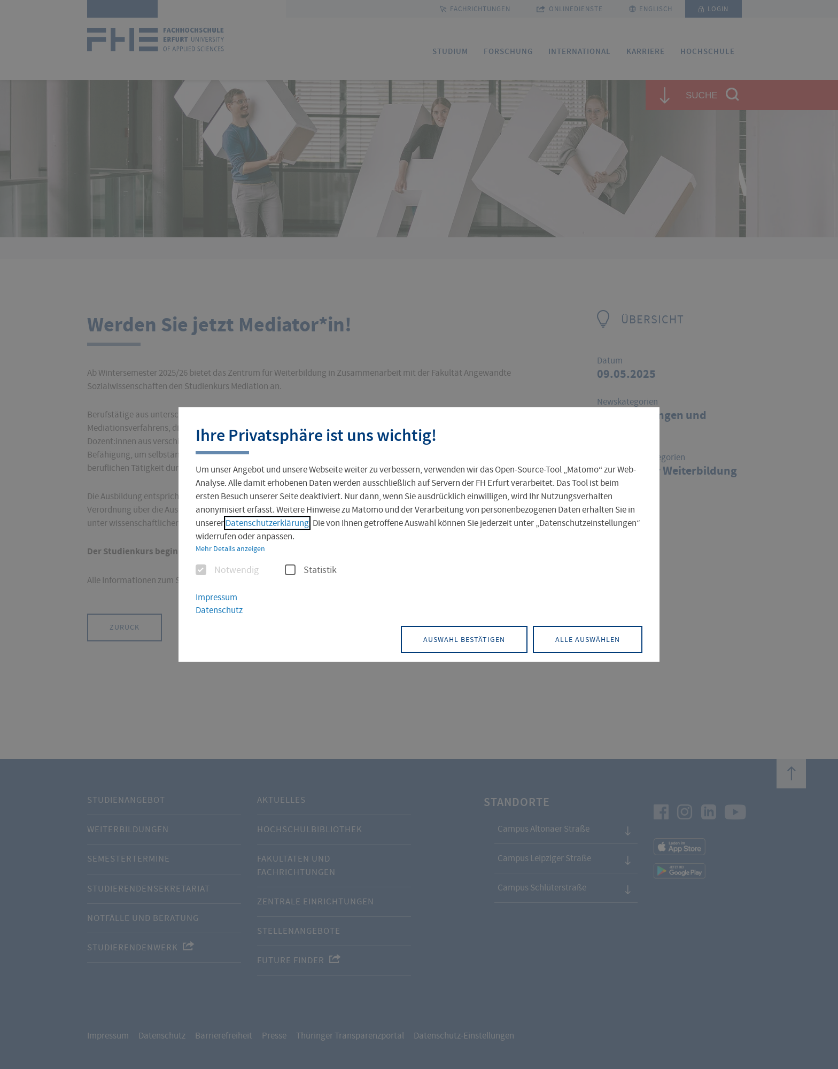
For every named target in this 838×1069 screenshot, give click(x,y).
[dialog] (419, 534)
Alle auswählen (587, 639)
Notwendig (227, 570)
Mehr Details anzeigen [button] (230, 548)
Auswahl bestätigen (464, 639)
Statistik (311, 570)
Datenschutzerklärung (267, 523)
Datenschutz (219, 610)
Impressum (216, 597)
